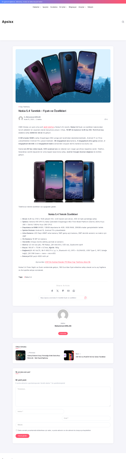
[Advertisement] (63, 23)
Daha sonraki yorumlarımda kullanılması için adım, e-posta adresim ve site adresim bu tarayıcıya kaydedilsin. (54, 423)
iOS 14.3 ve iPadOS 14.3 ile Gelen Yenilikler (91, 357)
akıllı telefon (49, 127)
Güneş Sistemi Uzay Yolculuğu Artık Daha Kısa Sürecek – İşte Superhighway (43, 357)
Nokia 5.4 (28, 277)
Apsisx (7, 22)
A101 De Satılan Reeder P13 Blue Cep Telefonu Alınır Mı (67, 262)
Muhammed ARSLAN (33, 117)
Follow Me (63, 333)
